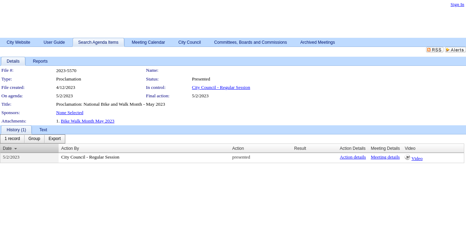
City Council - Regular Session (221, 87)
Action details (353, 157)
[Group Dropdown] (34, 139)
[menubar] (32, 139)
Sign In (457, 4)
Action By (70, 148)
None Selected (69, 112)
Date (7, 148)
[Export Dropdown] (54, 139)
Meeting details (385, 157)
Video (417, 158)
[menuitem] (12, 139)
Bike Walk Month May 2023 (87, 121)
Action (238, 148)
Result (300, 148)
